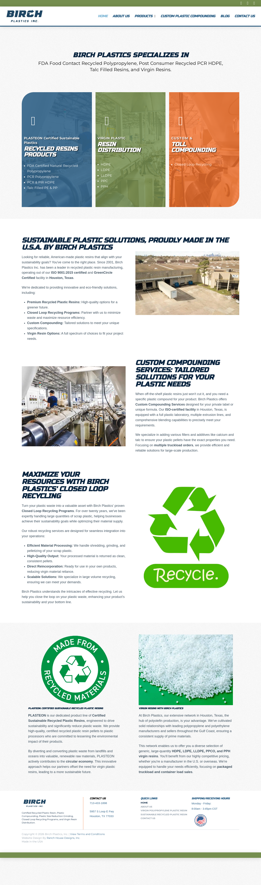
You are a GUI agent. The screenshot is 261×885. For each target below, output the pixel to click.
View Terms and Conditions (87, 834)
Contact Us (98, 798)
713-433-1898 (98, 803)
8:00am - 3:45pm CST (205, 808)
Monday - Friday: (201, 803)
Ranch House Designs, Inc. (63, 837)
